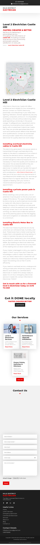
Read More (9, 347)
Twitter (7, 504)
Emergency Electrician (10, 514)
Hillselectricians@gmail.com (20, 3)
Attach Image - (8, 479)
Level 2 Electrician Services (9, 338)
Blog (4, 522)
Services (5, 518)
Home (4, 45)
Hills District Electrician (25, 172)
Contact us (6, 525)
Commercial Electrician (10, 516)
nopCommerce (23, 540)
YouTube (14, 504)
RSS (10, 504)
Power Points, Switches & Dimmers (20, 365)
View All (20, 380)
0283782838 (20, 1)
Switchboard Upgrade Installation (27, 338)
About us (6, 520)
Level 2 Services (8, 512)
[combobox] (20, 453)
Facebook (3, 504)
